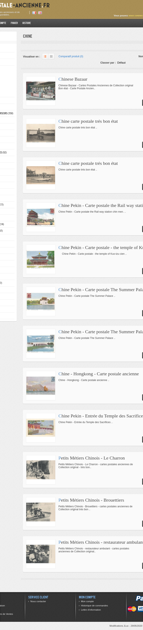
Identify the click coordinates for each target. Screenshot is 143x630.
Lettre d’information (91, 610)
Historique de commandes (94, 605)
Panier (14, 23)
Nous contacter (38, 601)
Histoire (26, 23)
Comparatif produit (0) (71, 56)
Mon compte (87, 601)
